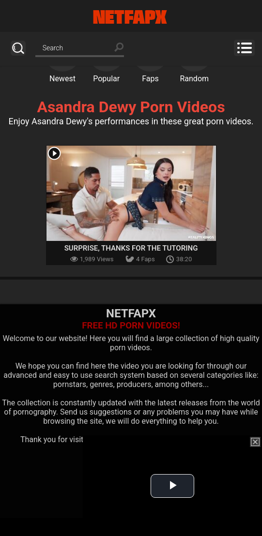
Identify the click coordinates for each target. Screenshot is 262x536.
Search (18, 48)
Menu (244, 48)
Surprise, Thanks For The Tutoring (131, 248)
